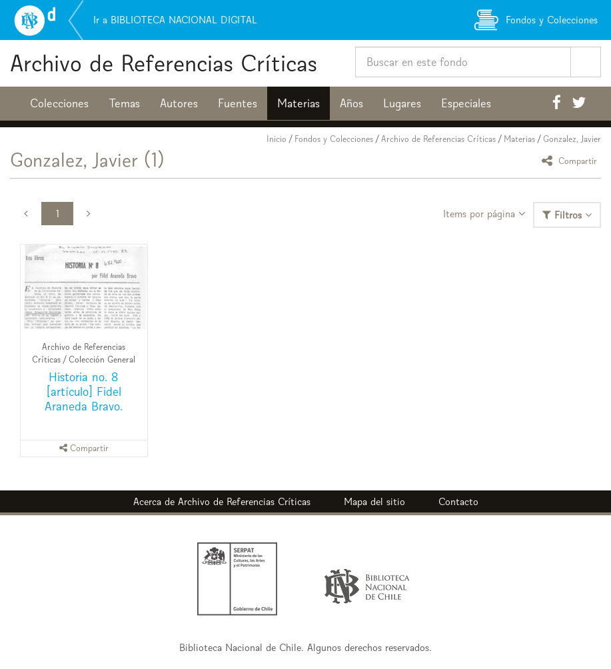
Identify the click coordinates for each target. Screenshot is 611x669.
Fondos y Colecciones (334, 139)
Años (351, 103)
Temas (124, 103)
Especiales (466, 103)
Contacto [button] (458, 501)
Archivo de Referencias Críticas (163, 63)
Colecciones (59, 103)
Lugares (402, 103)
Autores (179, 103)
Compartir (571, 160)
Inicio (277, 139)
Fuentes (237, 103)
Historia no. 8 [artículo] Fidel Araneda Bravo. (84, 391)
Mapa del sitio (374, 501)
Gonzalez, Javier (572, 139)
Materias (298, 103)
